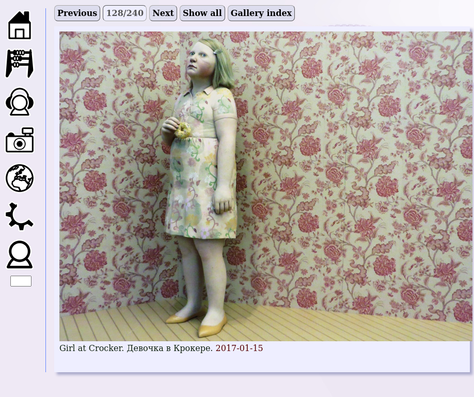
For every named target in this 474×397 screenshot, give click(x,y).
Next (163, 13)
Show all (202, 13)
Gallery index (261, 13)
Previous (77, 13)
